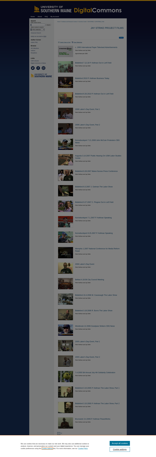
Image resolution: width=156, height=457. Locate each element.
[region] (78, 446)
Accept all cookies (120, 443)
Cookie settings (47, 448)
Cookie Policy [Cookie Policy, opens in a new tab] (83, 448)
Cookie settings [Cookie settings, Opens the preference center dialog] (120, 449)
